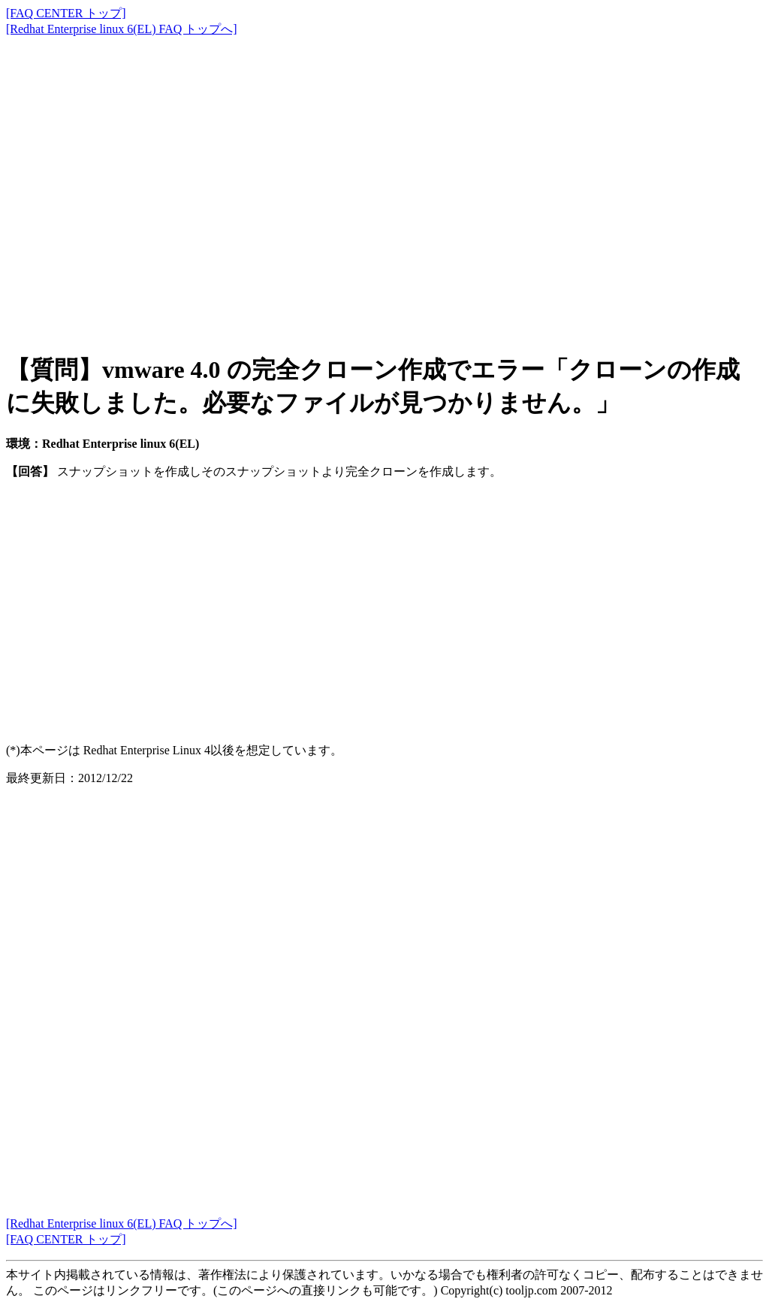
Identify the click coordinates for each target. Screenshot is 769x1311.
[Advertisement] (384, 180)
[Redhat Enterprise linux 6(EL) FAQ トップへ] (121, 29)
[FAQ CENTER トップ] (66, 13)
